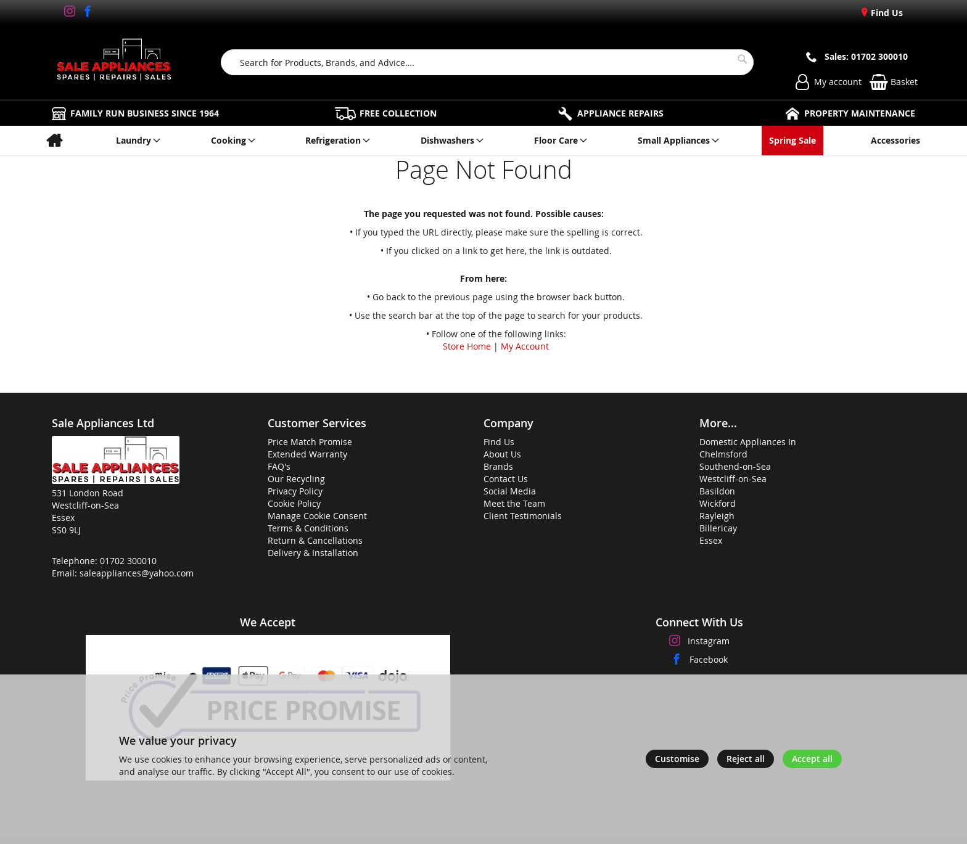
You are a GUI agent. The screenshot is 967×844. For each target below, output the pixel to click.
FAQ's (279, 466)
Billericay (718, 528)
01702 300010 (128, 561)
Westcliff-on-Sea (733, 479)
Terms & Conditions (308, 528)
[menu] (483, 140)
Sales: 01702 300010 (866, 56)
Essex (710, 540)
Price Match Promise (310, 442)
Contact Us (506, 479)
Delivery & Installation (313, 553)
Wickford (717, 503)
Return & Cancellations (315, 540)
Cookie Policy (294, 503)
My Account (525, 346)
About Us (502, 454)
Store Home (467, 346)
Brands (498, 466)
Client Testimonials (523, 516)
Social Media (510, 491)
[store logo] (114, 62)
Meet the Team (514, 503)
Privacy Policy (295, 491)
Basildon (717, 491)
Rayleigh (717, 516)
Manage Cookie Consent (317, 516)
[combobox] (487, 62)
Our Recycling (296, 479)
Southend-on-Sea (735, 466)
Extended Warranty (307, 454)
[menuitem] (53, 140)
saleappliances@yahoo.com (137, 573)
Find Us (885, 12)
